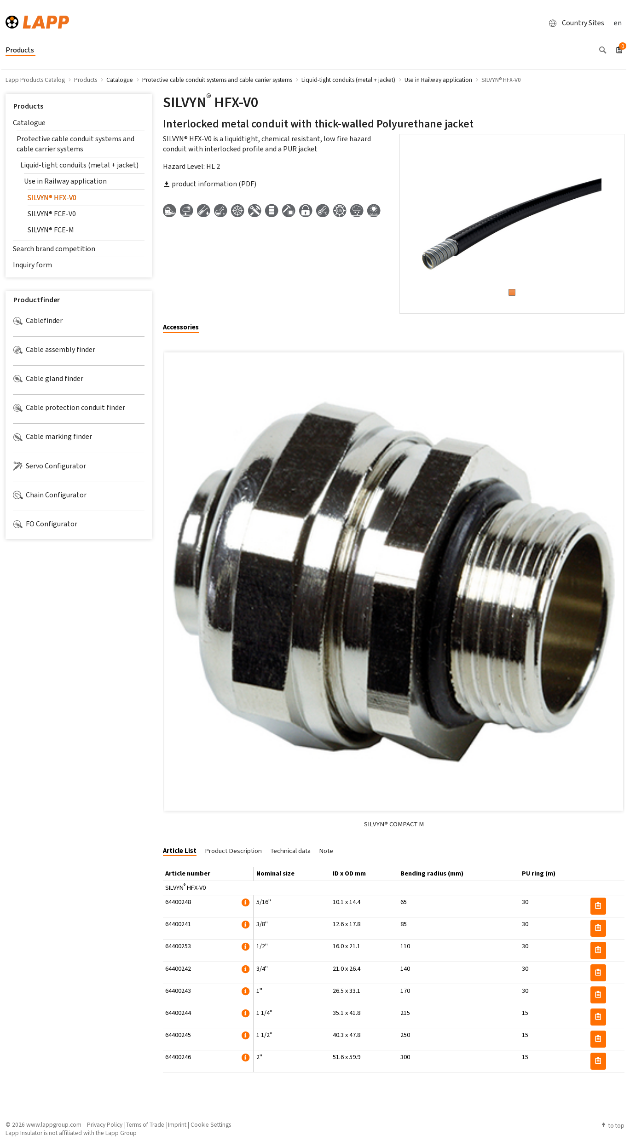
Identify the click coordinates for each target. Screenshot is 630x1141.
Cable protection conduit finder (69, 408)
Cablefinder (38, 321)
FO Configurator (45, 524)
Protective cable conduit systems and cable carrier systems (75, 144)
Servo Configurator (49, 466)
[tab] (184, 328)
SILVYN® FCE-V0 (52, 214)
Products (28, 106)
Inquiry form (32, 265)
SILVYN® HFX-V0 (52, 197)
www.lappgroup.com (53, 1124)
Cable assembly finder (54, 350)
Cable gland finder (48, 379)
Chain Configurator (50, 495)
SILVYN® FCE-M (51, 230)
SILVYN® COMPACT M (394, 824)
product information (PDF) (209, 184)
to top (612, 1125)
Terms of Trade (145, 1124)
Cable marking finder (52, 437)
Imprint (177, 1124)
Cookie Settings (211, 1124)
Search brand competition (54, 249)
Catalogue (29, 122)
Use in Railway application (65, 181)
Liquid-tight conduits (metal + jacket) (79, 165)
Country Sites (573, 23)
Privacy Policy (104, 1124)
